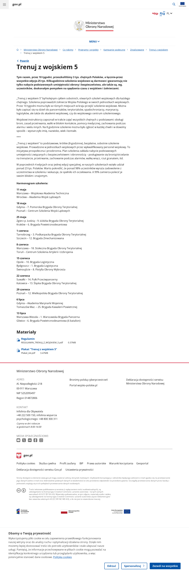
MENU (94, 41)
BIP (81, 511)
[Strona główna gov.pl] (16, 4)
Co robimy (68, 49)
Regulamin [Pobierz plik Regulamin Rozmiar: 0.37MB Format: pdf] (48, 388)
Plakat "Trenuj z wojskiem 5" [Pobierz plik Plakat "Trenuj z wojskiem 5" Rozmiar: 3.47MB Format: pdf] (39, 398)
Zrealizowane (137, 49)
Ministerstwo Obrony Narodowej (41, 49)
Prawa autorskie (96, 511)
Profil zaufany (68, 511)
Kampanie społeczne (114, 49)
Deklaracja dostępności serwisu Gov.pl (39, 517)
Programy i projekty (88, 49)
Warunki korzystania (121, 511)
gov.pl (24, 503)
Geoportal (142, 511)
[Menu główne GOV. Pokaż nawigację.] (4, 4)
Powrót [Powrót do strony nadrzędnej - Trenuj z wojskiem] (24, 61)
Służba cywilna (47, 511)
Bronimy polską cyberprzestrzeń (89, 427)
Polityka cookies (26, 511)
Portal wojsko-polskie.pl (83, 433)
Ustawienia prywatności (79, 517)
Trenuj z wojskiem (158, 49)
